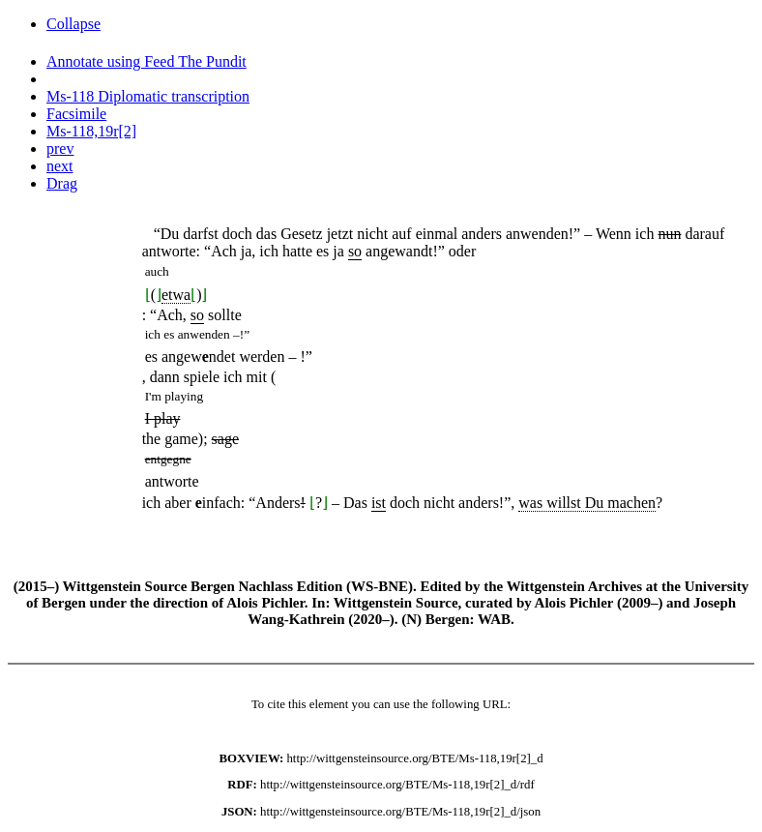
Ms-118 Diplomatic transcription (147, 96)
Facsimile (76, 113)
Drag (61, 183)
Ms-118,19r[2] (91, 131)
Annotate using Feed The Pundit (146, 61)
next (59, 166)
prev (59, 148)
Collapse (73, 23)
